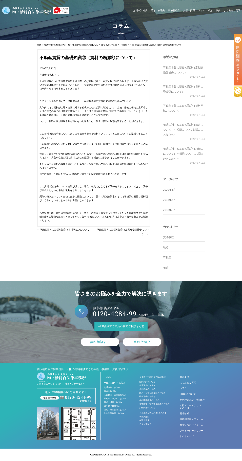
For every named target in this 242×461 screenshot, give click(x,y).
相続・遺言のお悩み (113, 402)
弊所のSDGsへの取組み (192, 400)
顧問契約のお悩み (147, 382)
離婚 (165, 247)
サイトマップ (187, 436)
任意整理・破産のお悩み (115, 395)
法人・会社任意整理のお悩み (152, 393)
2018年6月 (169, 210)
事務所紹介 (174, 10)
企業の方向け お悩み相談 (152, 377)
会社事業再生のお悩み (149, 400)
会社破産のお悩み (147, 389)
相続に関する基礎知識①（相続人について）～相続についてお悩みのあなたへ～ (183, 153)
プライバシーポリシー (191, 430)
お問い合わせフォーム (191, 425)
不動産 (167, 257)
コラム (183, 388)
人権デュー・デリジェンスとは (191, 406)
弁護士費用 (189, 10)
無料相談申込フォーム (191, 419)
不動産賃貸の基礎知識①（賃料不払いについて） (64, 229)
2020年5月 (169, 189)
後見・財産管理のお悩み (115, 410)
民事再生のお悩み (147, 397)
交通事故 (168, 237)
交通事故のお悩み (112, 387)
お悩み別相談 (140, 10)
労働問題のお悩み (147, 408)
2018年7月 (169, 200)
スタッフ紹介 (205, 10)
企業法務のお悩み (147, 385)
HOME (107, 377)
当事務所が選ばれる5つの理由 (153, 413)
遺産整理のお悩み (112, 406)
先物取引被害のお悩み (114, 413)
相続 (165, 267)
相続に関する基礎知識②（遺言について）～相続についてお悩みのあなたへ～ (183, 129)
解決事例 (184, 377)
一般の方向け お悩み (115, 382)
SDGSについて (188, 394)
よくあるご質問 (232, 10)
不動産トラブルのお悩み (115, 399)
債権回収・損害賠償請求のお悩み (154, 404)
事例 (218, 10)
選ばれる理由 (158, 10)
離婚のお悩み (110, 391)
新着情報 (184, 413)
